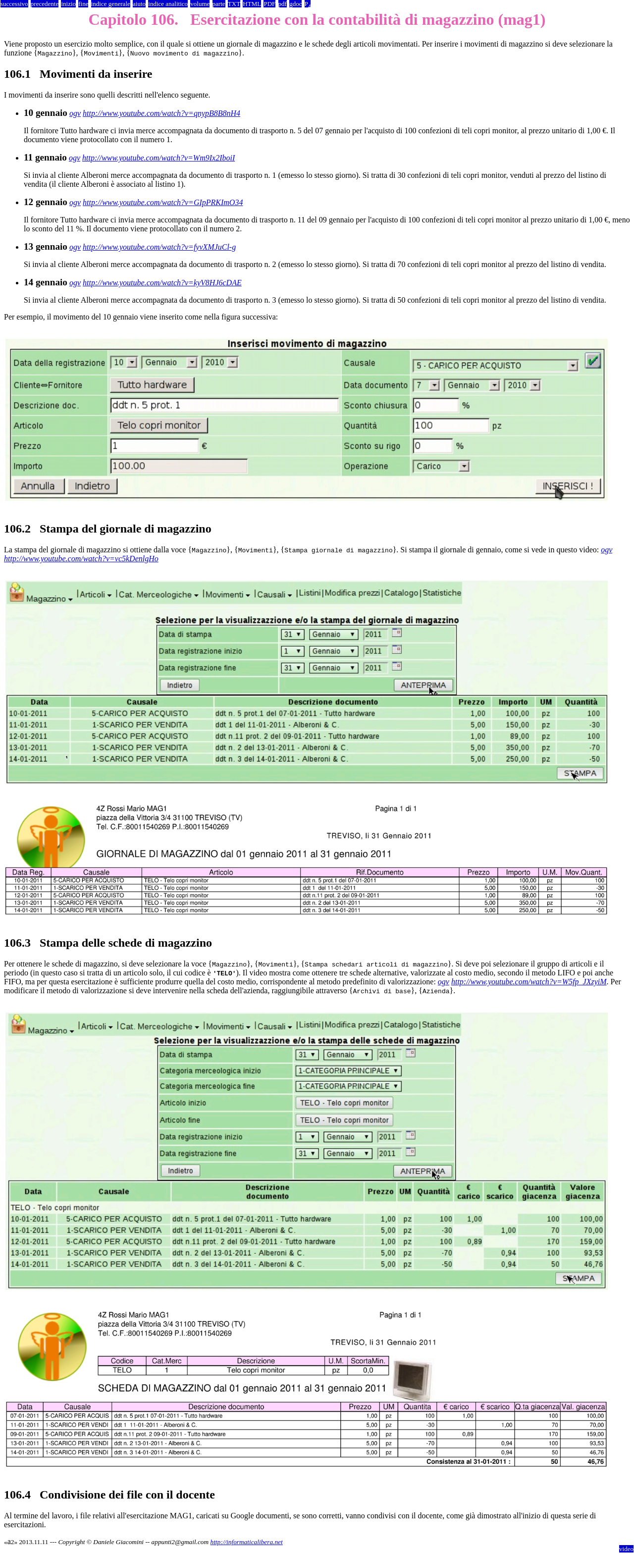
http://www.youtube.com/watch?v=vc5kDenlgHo (81, 558)
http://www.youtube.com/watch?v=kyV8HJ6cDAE (162, 282)
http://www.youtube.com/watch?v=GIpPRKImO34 (163, 202)
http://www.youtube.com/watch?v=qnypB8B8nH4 (161, 113)
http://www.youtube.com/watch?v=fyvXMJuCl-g (159, 247)
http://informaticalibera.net (246, 1542)
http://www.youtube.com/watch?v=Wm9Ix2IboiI (158, 158)
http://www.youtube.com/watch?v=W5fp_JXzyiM (529, 981)
